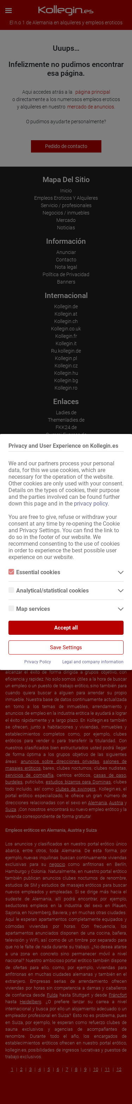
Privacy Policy (37, 661)
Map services (29, 609)
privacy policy (91, 503)
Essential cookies (34, 572)
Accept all (66, 628)
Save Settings (66, 647)
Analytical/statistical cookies (48, 590)
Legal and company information (93, 661)
